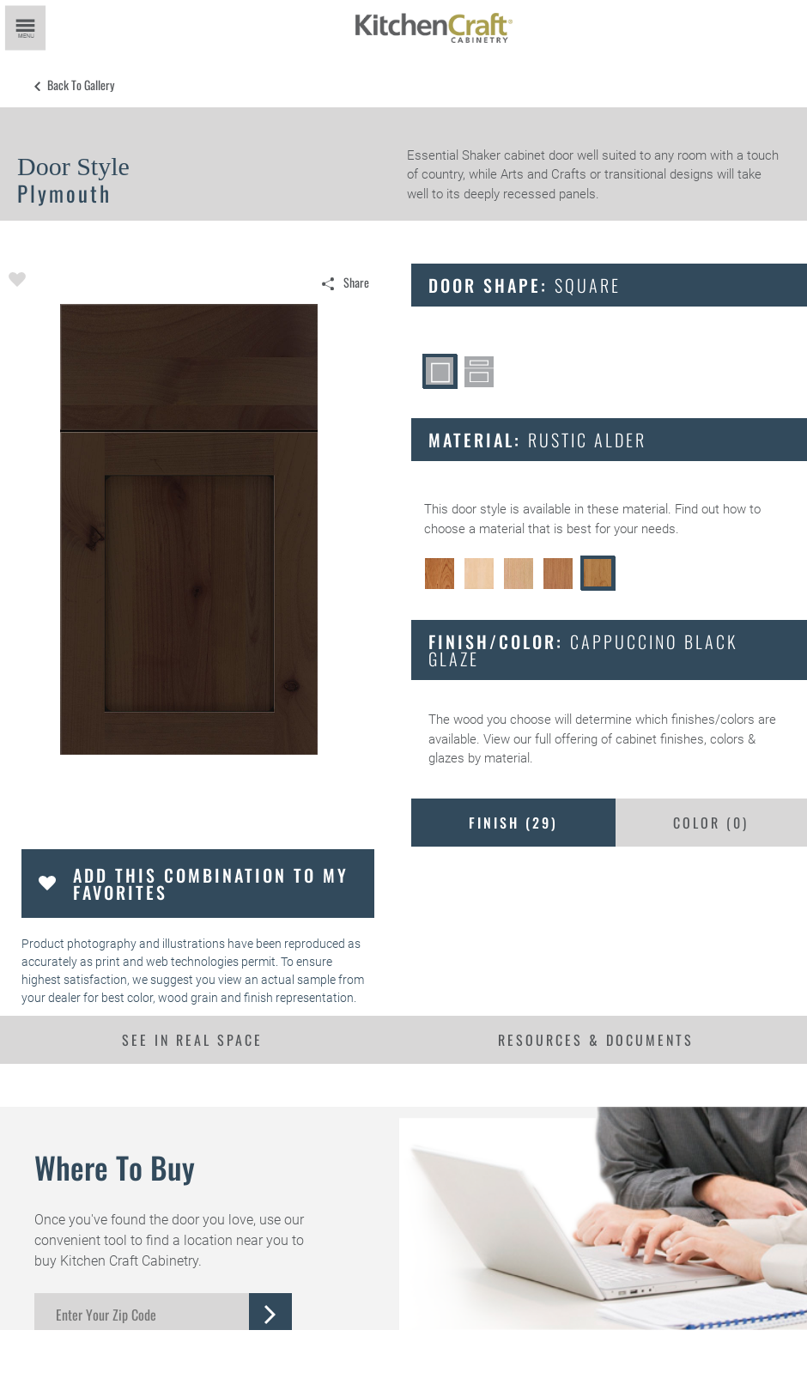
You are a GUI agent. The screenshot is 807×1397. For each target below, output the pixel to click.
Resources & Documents (596, 1040)
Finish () (513, 822)
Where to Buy (114, 1167)
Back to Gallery (80, 85)
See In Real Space (192, 1040)
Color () (711, 822)
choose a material (474, 529)
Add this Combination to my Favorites (211, 883)
